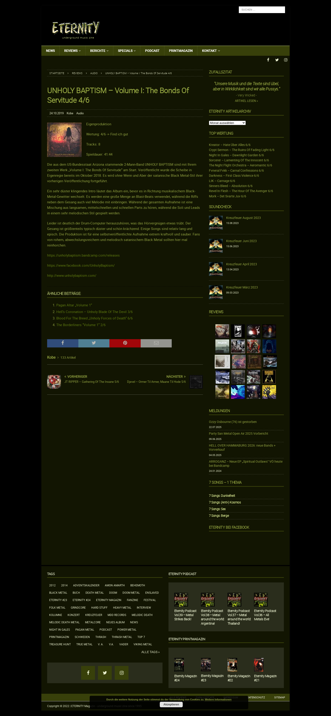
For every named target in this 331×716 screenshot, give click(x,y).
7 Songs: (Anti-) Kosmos (225, 502)
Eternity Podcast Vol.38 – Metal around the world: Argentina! (212, 616)
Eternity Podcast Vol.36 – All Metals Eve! (265, 614)
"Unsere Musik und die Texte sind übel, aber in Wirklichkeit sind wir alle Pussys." (246, 86)
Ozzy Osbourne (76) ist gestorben (233, 421)
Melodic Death (142, 614)
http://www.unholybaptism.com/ (71, 275)
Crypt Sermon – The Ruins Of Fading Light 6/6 (241, 149)
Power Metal (126, 629)
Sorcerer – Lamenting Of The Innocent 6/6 (239, 160)
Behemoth (137, 585)
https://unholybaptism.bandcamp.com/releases (83, 255)
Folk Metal (57, 607)
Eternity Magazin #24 (185, 678)
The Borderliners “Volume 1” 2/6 (81, 324)
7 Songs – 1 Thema (225, 482)
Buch (76, 592)
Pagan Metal (84, 629)
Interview (144, 607)
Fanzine (132, 599)
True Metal (84, 644)
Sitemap (279, 697)
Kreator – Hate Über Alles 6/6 (230, 144)
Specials (125, 50)
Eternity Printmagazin (186, 639)
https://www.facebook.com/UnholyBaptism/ (81, 265)
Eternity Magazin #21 (265, 678)
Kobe (70, 113)
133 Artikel (68, 357)
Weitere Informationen (218, 699)
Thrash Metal (122, 636)
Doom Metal (131, 592)
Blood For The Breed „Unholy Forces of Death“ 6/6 (94, 318)
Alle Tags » (150, 652)
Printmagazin (181, 50)
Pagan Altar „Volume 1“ (74, 304)
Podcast (152, 50)
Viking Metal (143, 644)
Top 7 (141, 636)
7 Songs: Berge (219, 515)
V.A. (111, 644)
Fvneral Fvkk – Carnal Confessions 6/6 (236, 170)
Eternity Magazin (108, 599)
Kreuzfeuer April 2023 (241, 264)
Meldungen (219, 410)
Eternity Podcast (182, 573)
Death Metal (95, 592)
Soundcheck (220, 206)
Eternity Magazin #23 (212, 677)
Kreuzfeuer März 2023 (242, 287)
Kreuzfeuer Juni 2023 (241, 240)
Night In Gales (59, 629)
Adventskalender (86, 585)
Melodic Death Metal (64, 622)
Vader (123, 644)
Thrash (100, 636)
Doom (113, 592)
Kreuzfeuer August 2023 (243, 217)
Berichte (97, 50)
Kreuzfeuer (93, 614)
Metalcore (93, 622)
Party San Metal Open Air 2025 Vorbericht (238, 433)
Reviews (70, 50)
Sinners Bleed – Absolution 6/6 (231, 185)
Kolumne (55, 614)
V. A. (100, 644)
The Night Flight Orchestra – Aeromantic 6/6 (240, 165)
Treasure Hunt (60, 644)
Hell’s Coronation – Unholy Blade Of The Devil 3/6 (94, 311)
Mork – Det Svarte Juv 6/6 (227, 196)
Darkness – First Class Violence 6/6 (234, 175)
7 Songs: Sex (217, 508)
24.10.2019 (56, 113)
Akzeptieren (171, 704)
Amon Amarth (115, 585)
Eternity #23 (58, 599)
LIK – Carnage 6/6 (222, 180)
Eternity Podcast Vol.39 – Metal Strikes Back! (185, 614)
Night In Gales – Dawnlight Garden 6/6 (236, 155)
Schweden (82, 636)
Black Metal (58, 592)
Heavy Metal (122, 607)
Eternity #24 (82, 599)
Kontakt (209, 50)
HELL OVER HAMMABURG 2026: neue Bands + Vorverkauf (242, 447)
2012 (52, 585)
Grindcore (78, 607)
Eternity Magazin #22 (239, 678)
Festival (150, 599)
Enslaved (152, 592)
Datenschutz (256, 697)
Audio (80, 113)
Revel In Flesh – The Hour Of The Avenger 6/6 (241, 190)
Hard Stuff (99, 607)
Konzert (74, 614)
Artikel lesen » (246, 101)
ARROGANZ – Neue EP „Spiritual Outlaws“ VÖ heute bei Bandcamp (245, 463)
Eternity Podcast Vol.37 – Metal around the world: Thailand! (239, 616)
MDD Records (117, 614)
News (50, 50)
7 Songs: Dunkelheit (222, 495)
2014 (64, 585)
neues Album (115, 622)
